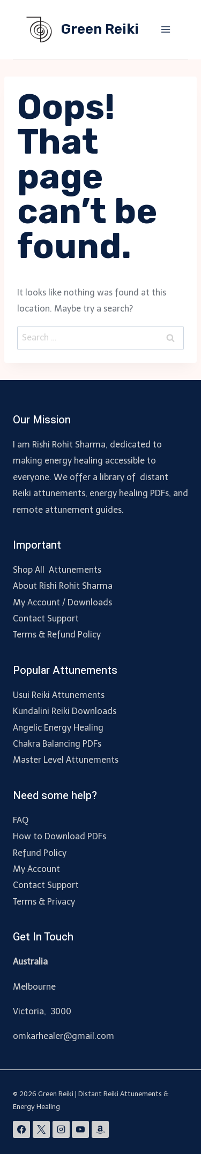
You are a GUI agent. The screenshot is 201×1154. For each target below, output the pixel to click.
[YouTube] (80, 1129)
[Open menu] (165, 29)
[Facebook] (21, 1129)
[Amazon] (100, 1129)
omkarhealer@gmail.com (63, 1036)
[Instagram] (61, 1129)
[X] (41, 1129)
